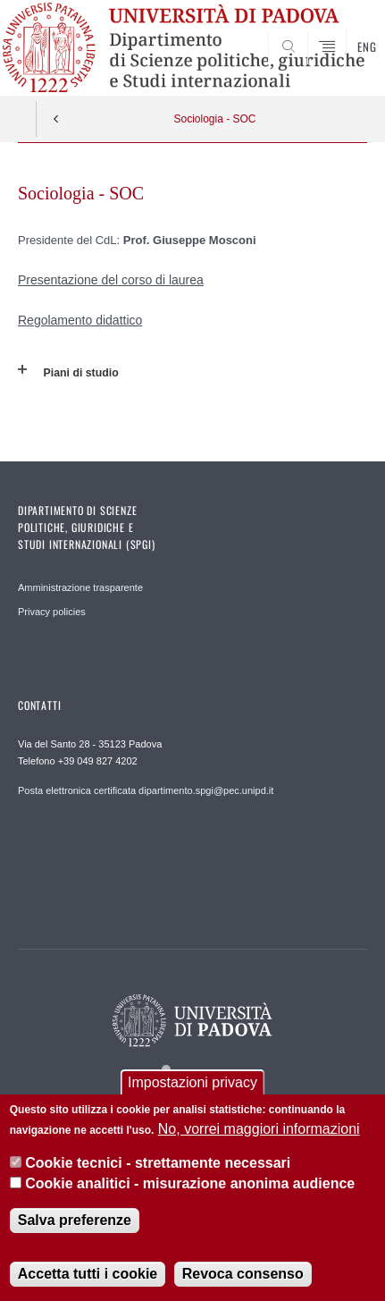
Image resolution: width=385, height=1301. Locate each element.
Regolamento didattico (80, 320)
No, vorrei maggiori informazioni (259, 1128)
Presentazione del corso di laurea (111, 280)
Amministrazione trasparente (80, 587)
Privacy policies (52, 611)
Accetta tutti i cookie (87, 1273)
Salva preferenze (74, 1220)
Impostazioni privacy (192, 1082)
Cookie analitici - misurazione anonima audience (190, 1183)
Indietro (56, 119)
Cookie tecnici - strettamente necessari (157, 1162)
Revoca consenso (243, 1273)
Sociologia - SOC (214, 119)
